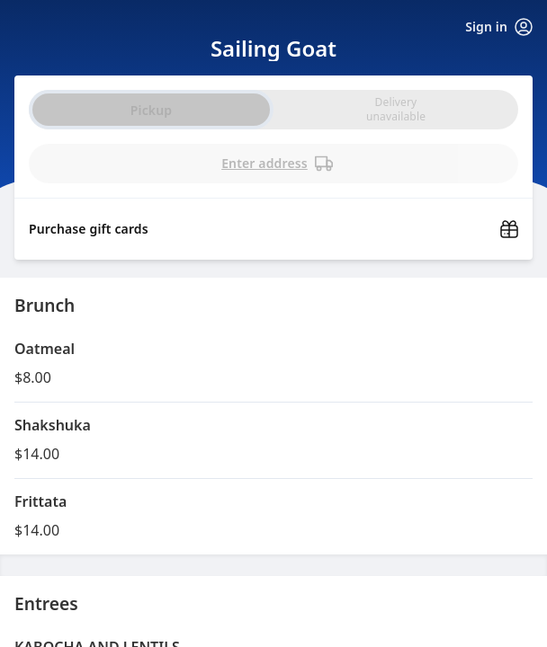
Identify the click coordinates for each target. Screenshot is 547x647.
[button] (273, 364)
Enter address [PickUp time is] (277, 164)
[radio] (396, 109)
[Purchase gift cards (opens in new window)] (273, 224)
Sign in (499, 27)
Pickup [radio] (151, 110)
